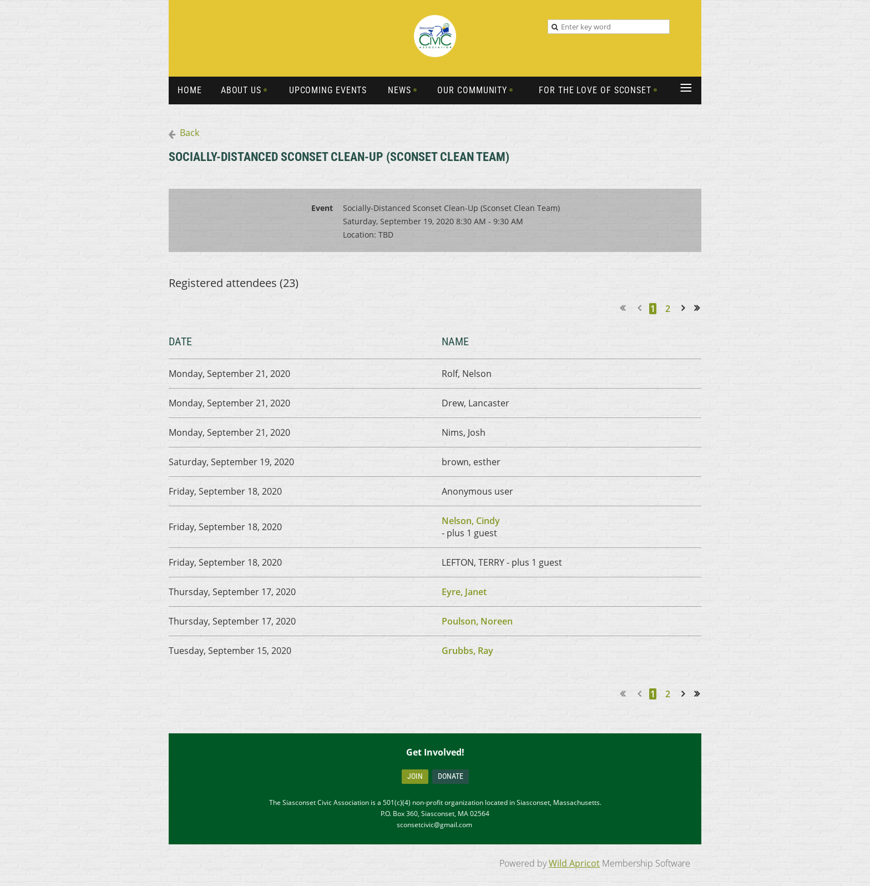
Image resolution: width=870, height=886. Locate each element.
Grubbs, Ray (467, 651)
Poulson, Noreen (477, 621)
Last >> (700, 308)
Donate (450, 776)
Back (189, 133)
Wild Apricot (574, 863)
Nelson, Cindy (471, 521)
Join (415, 776)
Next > (685, 308)
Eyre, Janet (464, 592)
